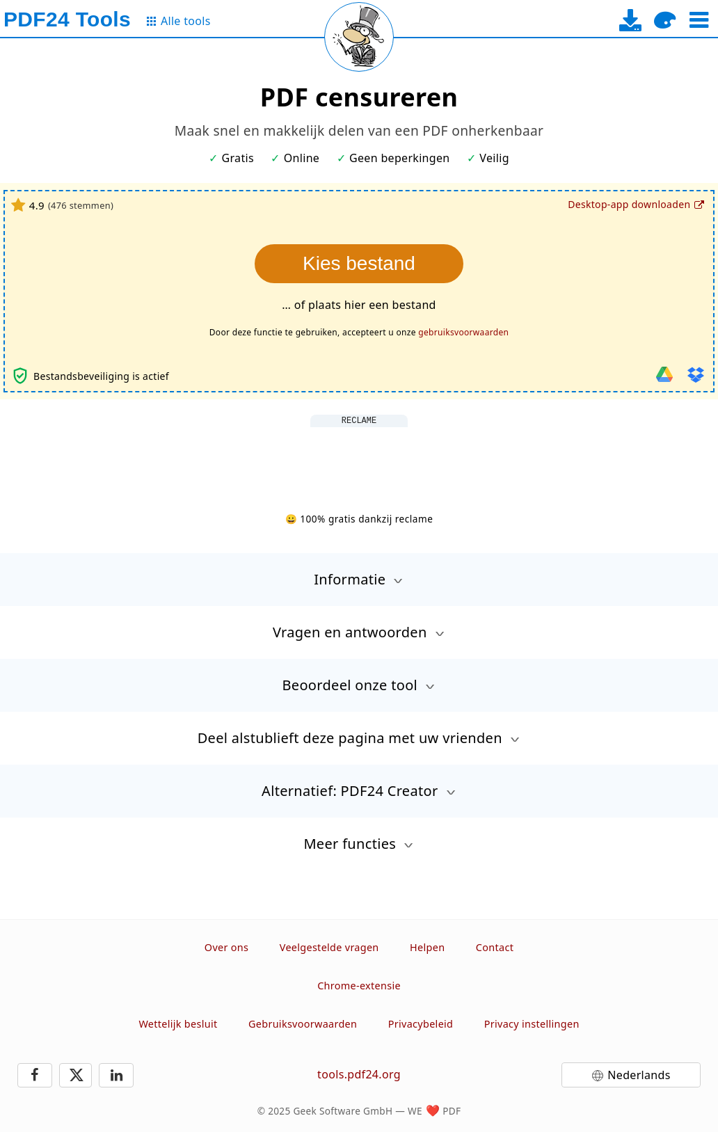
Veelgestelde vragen (329, 947)
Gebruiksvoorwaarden (302, 1023)
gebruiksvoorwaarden (463, 332)
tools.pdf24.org (359, 1074)
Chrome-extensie (359, 985)
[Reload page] (359, 37)
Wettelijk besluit (177, 1023)
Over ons (226, 947)
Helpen (427, 947)
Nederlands (638, 1075)
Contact (494, 947)
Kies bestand (359, 263)
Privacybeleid (421, 1023)
